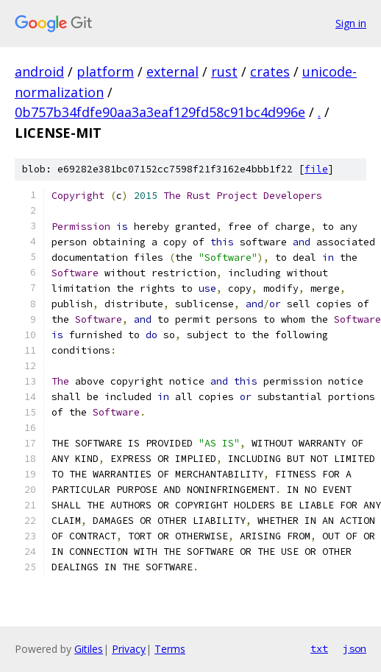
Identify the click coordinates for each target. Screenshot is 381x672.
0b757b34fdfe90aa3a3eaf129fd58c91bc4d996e (160, 112)
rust (224, 71)
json (354, 648)
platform (105, 71)
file (316, 169)
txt (319, 648)
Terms (169, 649)
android (39, 71)
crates (270, 71)
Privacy (129, 649)
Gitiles (88, 649)
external (172, 71)
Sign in (350, 23)
